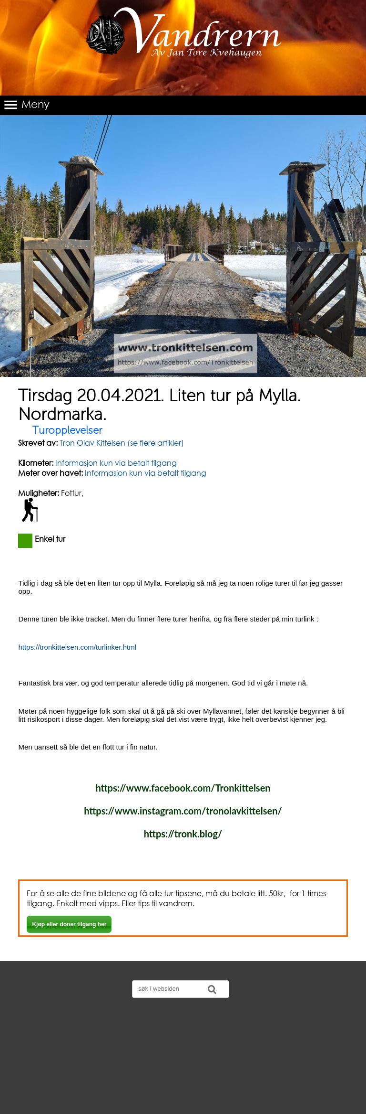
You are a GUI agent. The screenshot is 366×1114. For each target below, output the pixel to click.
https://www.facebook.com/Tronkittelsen (182, 787)
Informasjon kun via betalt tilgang (116, 463)
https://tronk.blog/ (183, 833)
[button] (183, 105)
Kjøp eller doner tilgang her (69, 924)
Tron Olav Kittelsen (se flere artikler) (121, 443)
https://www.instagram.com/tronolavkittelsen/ (183, 810)
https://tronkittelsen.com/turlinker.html (77, 647)
